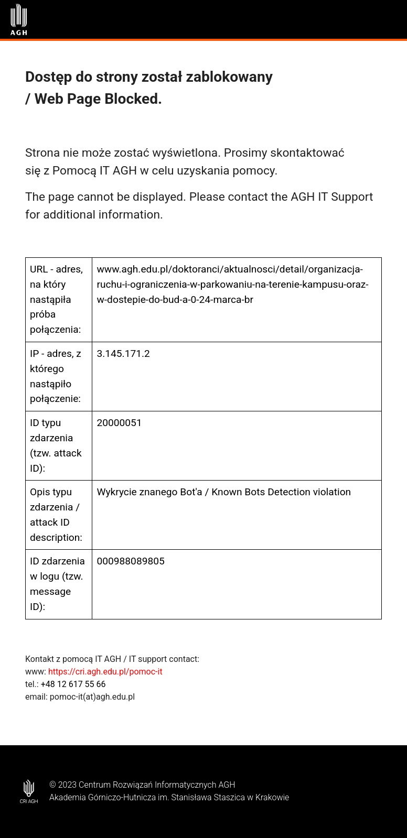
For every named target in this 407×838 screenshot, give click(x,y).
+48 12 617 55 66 (73, 684)
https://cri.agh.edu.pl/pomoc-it (105, 672)
